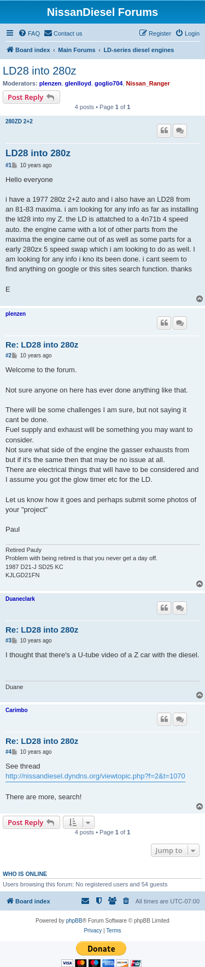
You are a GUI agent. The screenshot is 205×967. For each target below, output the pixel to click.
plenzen (50, 83)
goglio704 (108, 83)
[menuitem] (29, 33)
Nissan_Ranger (148, 83)
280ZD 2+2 (19, 121)
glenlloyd (78, 83)
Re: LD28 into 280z (41, 344)
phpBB (74, 921)
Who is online (25, 874)
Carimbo (16, 710)
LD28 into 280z (40, 71)
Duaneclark (20, 599)
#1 (8, 165)
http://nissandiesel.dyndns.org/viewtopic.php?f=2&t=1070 (95, 776)
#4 (8, 752)
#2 (8, 355)
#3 (8, 641)
